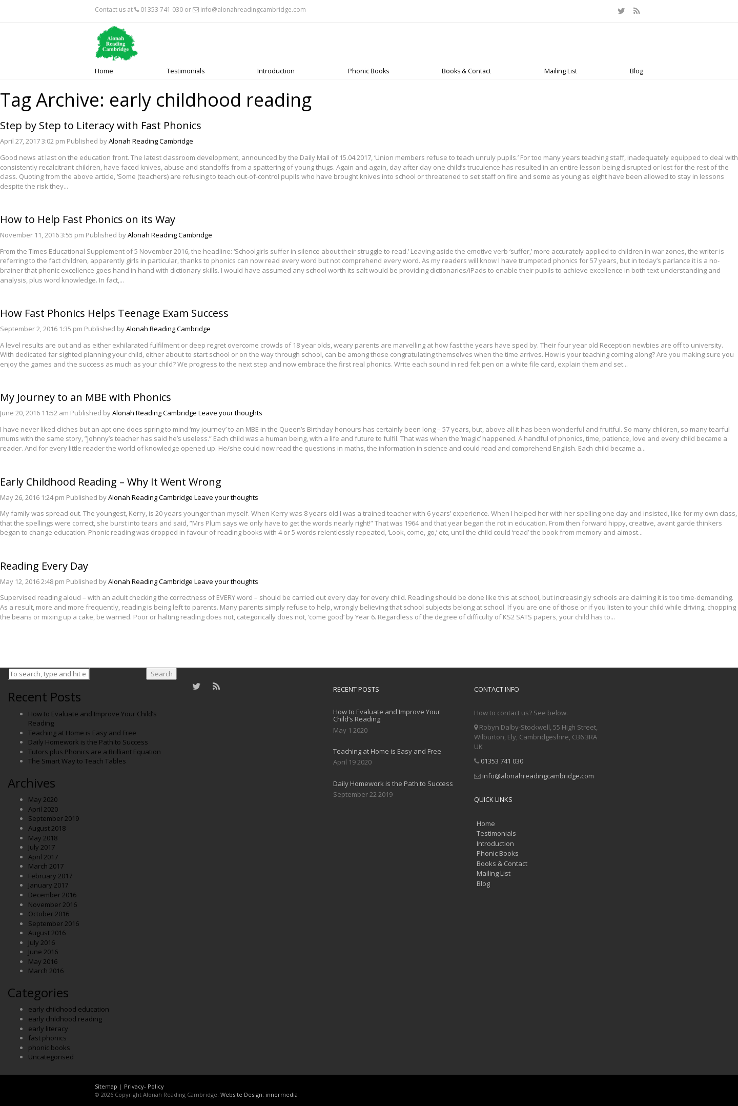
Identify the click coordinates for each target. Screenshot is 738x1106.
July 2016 (41, 942)
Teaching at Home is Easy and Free (82, 732)
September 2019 (53, 818)
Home (104, 71)
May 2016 (42, 961)
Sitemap (106, 1086)
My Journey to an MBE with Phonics (85, 397)
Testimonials (185, 71)
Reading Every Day (44, 566)
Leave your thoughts (230, 412)
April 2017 (43, 856)
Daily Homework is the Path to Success (88, 742)
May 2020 (42, 799)
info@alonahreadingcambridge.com (253, 9)
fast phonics (47, 1037)
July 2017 (41, 847)
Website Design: (242, 1094)
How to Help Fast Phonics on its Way (87, 219)
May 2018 (42, 837)
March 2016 (46, 970)
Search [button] (162, 673)
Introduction (276, 71)
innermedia (281, 1094)
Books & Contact (466, 71)
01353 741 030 (161, 9)
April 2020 (43, 809)
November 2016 (52, 904)
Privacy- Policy (144, 1086)
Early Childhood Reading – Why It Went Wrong (110, 482)
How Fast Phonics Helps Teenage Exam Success (114, 313)
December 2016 (52, 894)
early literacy (48, 1028)
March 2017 (46, 866)
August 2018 (47, 828)
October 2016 (48, 913)
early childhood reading (65, 1018)
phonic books (49, 1047)
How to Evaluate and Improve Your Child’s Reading (386, 715)
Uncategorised (51, 1056)
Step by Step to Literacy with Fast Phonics (100, 125)
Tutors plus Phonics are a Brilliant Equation (94, 751)
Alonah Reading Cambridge (151, 141)
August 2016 (47, 932)
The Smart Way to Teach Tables (77, 761)
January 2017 (48, 885)
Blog (636, 71)
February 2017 (50, 875)
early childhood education (68, 1009)
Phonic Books (368, 71)
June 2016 (43, 951)
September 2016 (53, 923)
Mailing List (560, 71)
